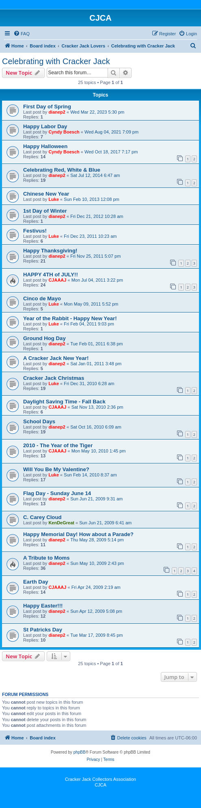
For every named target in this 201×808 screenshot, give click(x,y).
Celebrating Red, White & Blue (61, 170)
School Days (39, 421)
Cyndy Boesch (63, 131)
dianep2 (56, 112)
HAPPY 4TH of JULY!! (50, 274)
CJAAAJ (57, 280)
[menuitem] (21, 34)
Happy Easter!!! (43, 606)
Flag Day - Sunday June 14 (57, 493)
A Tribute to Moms (46, 558)
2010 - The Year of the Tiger (58, 445)
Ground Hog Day (44, 338)
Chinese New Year (46, 194)
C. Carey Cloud (42, 517)
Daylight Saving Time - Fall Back (64, 402)
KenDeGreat (61, 522)
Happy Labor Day (45, 126)
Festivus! (35, 231)
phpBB (79, 752)
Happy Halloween (45, 146)
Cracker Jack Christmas (53, 378)
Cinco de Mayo (42, 298)
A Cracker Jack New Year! (56, 358)
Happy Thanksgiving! (50, 251)
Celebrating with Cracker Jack (56, 61)
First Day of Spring (47, 106)
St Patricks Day (42, 630)
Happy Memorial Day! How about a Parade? (78, 534)
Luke (53, 199)
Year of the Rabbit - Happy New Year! (70, 318)
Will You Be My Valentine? (56, 469)
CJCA (100, 784)
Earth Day (35, 582)
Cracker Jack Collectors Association (100, 779)
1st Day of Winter (45, 211)
